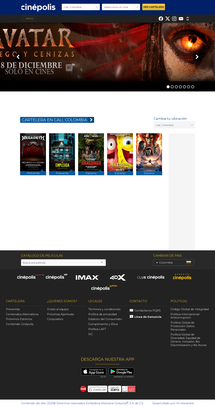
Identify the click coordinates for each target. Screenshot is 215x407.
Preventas (13, 309)
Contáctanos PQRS (147, 310)
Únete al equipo (58, 309)
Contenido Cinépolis (19, 324)
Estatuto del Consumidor (105, 319)
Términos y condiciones (104, 309)
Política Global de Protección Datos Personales (182, 326)
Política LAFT (97, 329)
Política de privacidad (102, 314)
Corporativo (55, 319)
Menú (28, 18)
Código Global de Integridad (190, 309)
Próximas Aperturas (60, 314)
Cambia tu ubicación (170, 118)
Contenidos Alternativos (22, 314)
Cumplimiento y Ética (103, 324)
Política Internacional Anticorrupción (185, 316)
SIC (90, 334)
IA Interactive (185, 403)
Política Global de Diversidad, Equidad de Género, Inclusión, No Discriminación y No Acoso (189, 340)
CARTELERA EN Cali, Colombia (58, 120)
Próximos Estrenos (19, 319)
